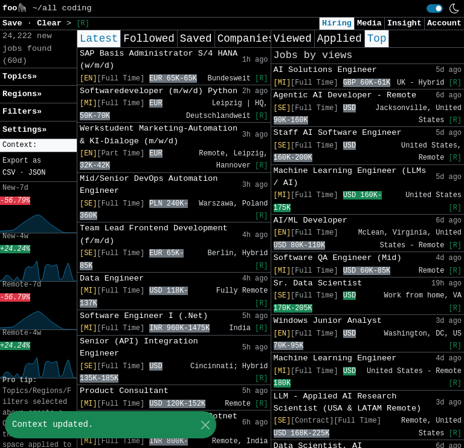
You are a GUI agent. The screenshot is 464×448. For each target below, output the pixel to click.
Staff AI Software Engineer (338, 132)
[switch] (435, 8)
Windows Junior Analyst (328, 320)
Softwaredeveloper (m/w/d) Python (158, 91)
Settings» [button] (24, 129)
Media (369, 23)
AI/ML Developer (310, 220)
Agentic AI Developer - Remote (345, 95)
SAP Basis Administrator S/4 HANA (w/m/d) (158, 59)
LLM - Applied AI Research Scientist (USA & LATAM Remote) (348, 402)
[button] (38, 145)
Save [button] (14, 23)
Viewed (293, 39)
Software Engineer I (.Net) (144, 315)
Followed (148, 39)
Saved (196, 39)
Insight (404, 23)
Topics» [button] (19, 76)
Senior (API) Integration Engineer (139, 347)
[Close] (205, 424)
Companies (246, 39)
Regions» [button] (22, 94)
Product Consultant (124, 390)
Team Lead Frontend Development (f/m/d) (154, 234)
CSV (8, 173)
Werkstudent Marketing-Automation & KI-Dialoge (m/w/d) (158, 134)
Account (444, 23)
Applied (339, 39)
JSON (37, 173)
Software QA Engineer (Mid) (338, 257)
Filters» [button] (22, 111)
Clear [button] (51, 23)
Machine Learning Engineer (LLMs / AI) (350, 176)
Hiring (337, 23)
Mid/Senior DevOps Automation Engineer (149, 184)
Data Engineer (112, 278)
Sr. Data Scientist (318, 283)
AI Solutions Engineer (325, 69)
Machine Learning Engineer (335, 358)
